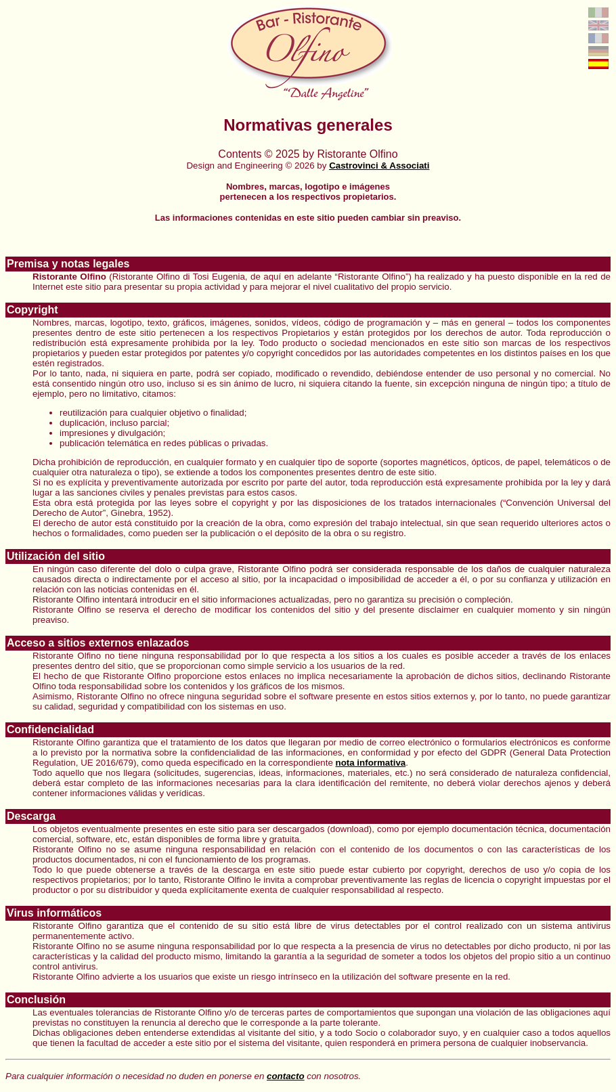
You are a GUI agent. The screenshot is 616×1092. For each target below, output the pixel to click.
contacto (286, 1076)
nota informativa (371, 763)
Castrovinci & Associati (379, 165)
